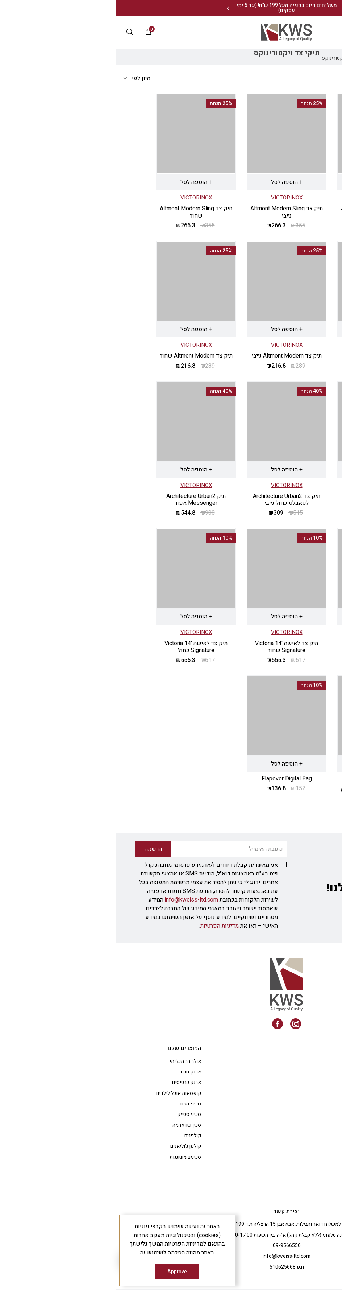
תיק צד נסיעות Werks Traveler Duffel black (262, 794)
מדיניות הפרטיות (104, 926)
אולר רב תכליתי (70, 1061)
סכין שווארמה (71, 1125)
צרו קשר (292, 1146)
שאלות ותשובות (284, 1071)
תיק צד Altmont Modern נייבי (171, 355)
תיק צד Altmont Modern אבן (261, 355)
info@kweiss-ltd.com (76, 899)
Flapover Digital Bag (171, 778)
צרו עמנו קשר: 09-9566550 (301, 8)
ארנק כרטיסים (71, 1082)
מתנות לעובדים (286, 1125)
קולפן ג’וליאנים (70, 1146)
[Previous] (233, 8)
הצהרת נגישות (286, 1167)
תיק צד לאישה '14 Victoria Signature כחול (80, 647)
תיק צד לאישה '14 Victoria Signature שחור (171, 647)
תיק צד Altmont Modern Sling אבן (261, 212)
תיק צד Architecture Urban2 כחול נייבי (261, 647)
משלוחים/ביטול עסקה (278, 1178)
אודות (295, 1061)
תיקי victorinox (269, 58)
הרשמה (283, 32)
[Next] (112, 8)
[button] (17, 32)
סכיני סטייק (74, 1114)
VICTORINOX (262, 198)
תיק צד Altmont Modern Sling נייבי (171, 212)
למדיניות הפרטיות (70, 1244)
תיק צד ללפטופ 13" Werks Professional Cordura (261, 499)
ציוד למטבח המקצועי (279, 1114)
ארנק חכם (75, 1071)
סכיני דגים (75, 1103)
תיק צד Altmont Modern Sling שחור (80, 212)
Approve (61, 1271)
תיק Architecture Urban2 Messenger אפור (80, 499)
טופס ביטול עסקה (283, 1188)
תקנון (295, 1103)
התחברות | (307, 32)
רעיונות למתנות (285, 1135)
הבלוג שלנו (290, 1093)
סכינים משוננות (70, 1157)
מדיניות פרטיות (285, 1157)
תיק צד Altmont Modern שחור (80, 355)
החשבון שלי (289, 1082)
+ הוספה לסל (262, 182)
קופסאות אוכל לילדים (63, 1093)
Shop (297, 58)
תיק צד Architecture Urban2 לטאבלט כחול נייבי (171, 499)
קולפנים (77, 1135)
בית (311, 58)
